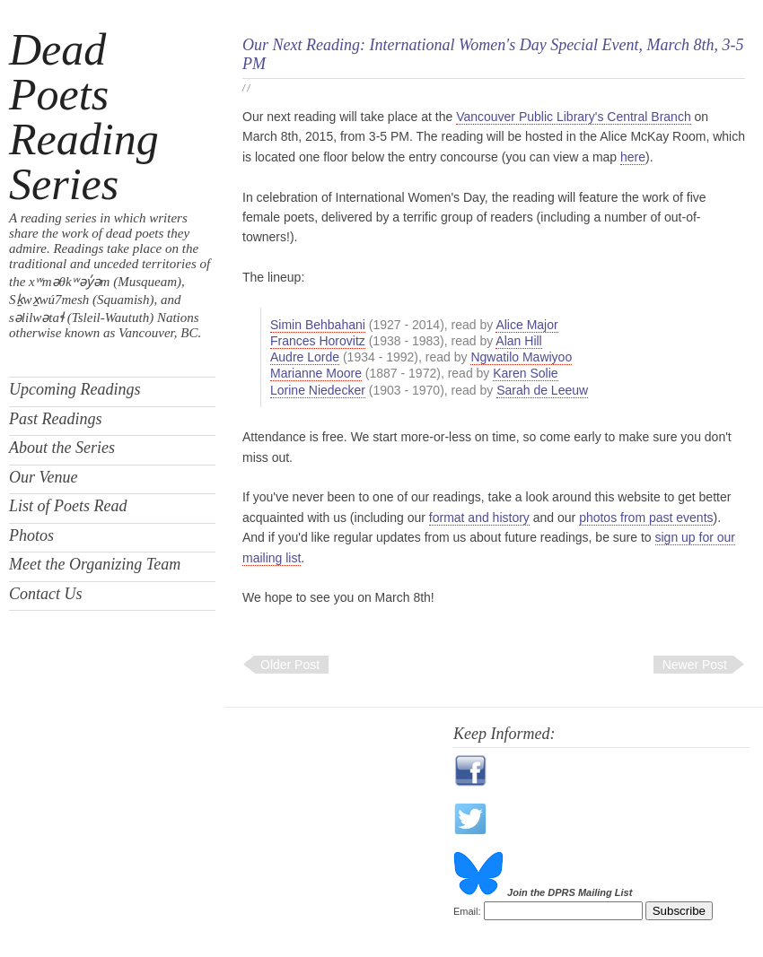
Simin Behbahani (317, 325)
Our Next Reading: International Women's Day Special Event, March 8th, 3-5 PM (492, 54)
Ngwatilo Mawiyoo (521, 357)
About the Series (62, 448)
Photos (31, 535)
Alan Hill (518, 341)
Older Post (290, 664)
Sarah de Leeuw (542, 390)
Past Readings (55, 419)
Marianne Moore (316, 373)
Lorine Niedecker (317, 390)
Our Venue (43, 477)
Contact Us (46, 594)
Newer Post (694, 664)
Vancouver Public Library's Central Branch (573, 116)
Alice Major (526, 325)
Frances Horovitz (317, 341)
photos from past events (646, 517)
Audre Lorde (304, 357)
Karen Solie (525, 373)
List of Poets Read (68, 506)
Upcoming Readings (74, 389)
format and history (479, 517)
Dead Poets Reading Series (84, 116)
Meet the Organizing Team (94, 564)
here (632, 157)
